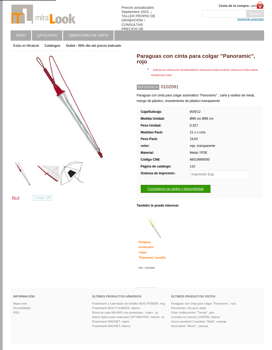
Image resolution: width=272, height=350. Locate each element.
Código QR (42, 198)
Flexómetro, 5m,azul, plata (188, 308)
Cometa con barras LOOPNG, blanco (195, 317)
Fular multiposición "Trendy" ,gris (192, 312)
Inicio (21, 35)
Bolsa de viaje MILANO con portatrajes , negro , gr (125, 312)
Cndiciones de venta (88, 35)
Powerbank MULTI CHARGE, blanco (116, 308)
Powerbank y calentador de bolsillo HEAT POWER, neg (128, 303)
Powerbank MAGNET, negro (110, 321)
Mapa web (20, 303)
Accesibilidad (21, 308)
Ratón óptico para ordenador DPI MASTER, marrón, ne (128, 317)
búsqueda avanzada (250, 19)
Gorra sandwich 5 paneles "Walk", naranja (198, 321)
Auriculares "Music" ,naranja (189, 326)
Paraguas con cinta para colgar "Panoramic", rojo (203, 303)
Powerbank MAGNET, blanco (111, 326)
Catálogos (52, 46)
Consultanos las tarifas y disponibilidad (176, 189)
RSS (16, 312)
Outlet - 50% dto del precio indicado (93, 46)
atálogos (47, 35)
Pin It (15, 198)
